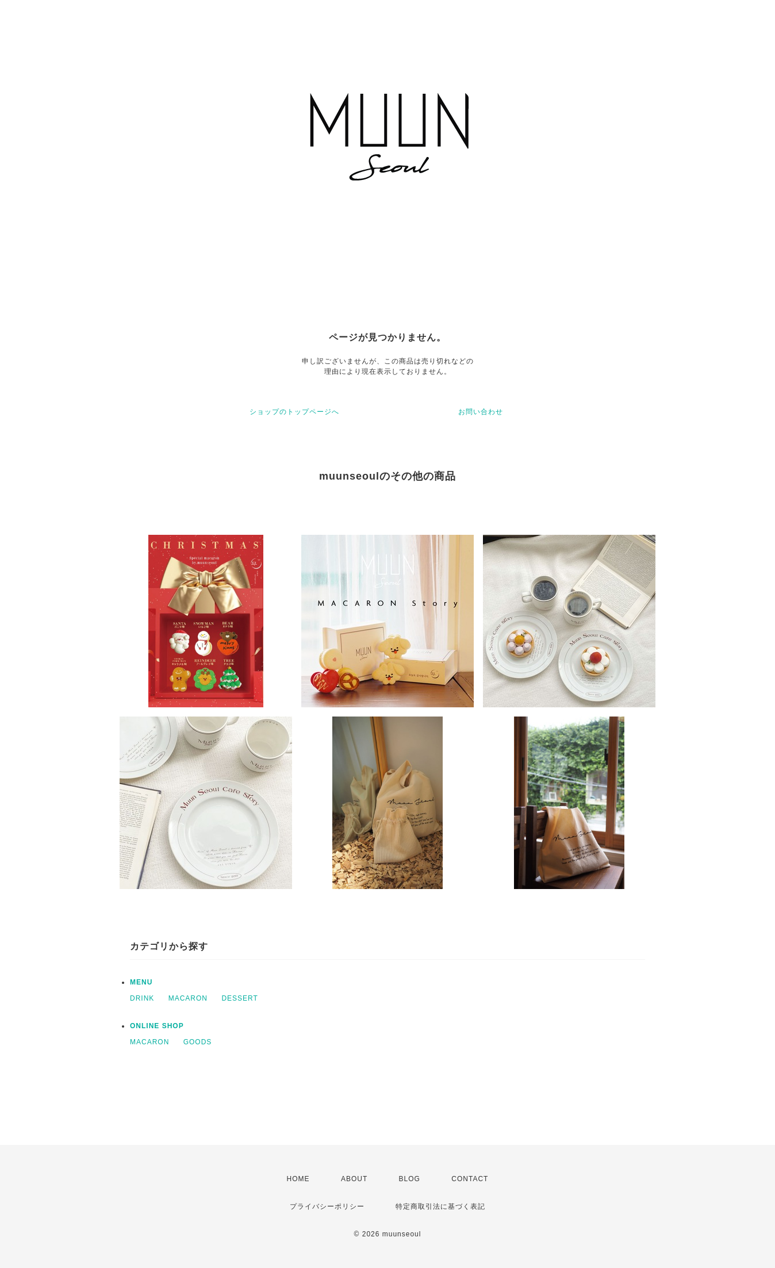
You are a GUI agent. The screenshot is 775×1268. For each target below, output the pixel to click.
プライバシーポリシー (327, 1206)
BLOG (409, 1179)
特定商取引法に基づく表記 (440, 1206)
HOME (298, 1179)
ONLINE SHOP (157, 1026)
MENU (141, 982)
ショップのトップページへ (294, 412)
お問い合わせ (480, 412)
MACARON (188, 998)
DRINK (142, 998)
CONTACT (469, 1179)
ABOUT (354, 1179)
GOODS (197, 1042)
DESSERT (239, 998)
